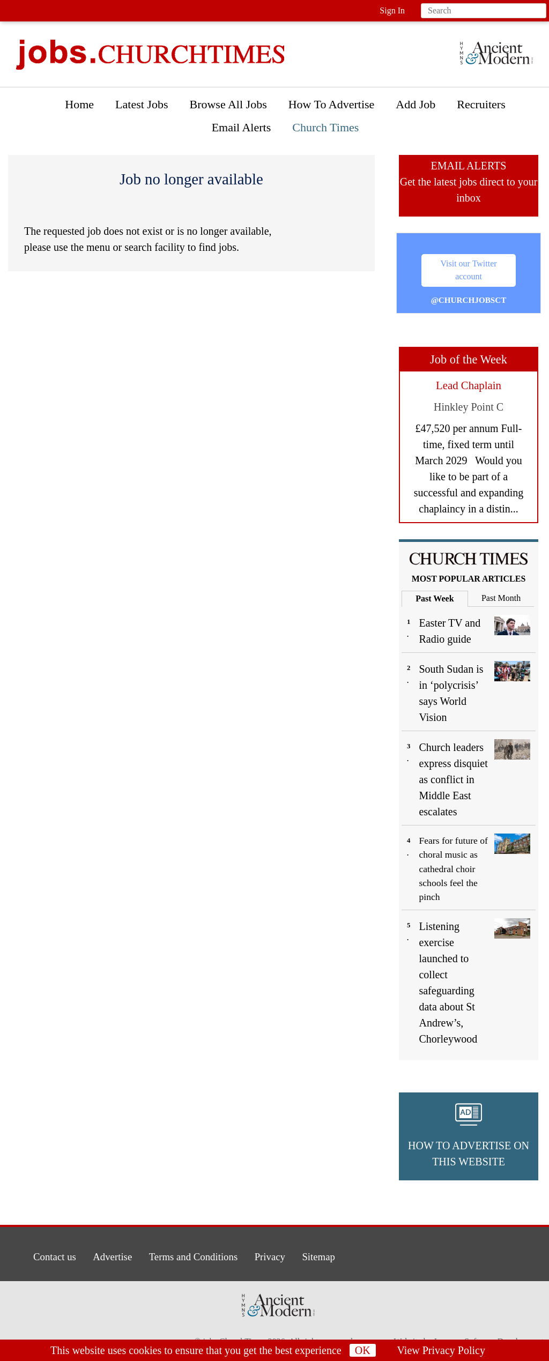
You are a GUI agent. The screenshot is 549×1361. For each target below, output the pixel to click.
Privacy (272, 1255)
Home (79, 104)
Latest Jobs (141, 104)
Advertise (108, 1255)
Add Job (415, 104)
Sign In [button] (392, 10)
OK (362, 1350)
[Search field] (483, 10)
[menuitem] (79, 106)
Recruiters (481, 104)
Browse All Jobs (227, 104)
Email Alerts (241, 127)
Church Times (325, 127)
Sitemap (323, 1255)
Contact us (48, 1255)
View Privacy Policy (441, 1350)
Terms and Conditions (192, 1255)
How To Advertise (331, 104)
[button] (468, 1136)
